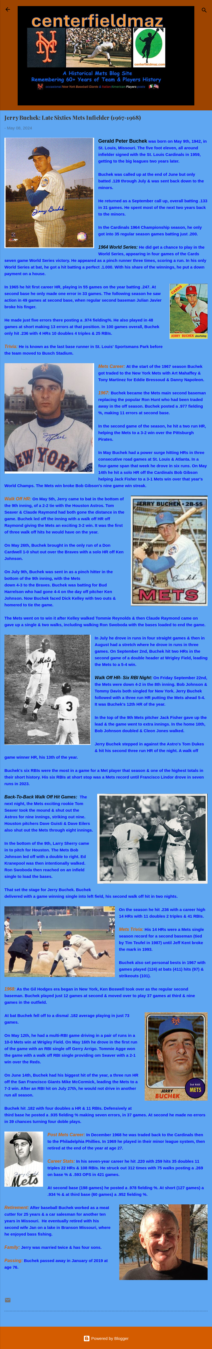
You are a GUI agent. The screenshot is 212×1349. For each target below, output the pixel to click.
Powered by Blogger (105, 1338)
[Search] (204, 11)
